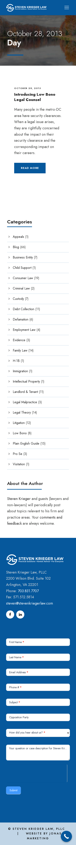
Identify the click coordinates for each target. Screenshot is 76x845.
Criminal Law (21, 288)
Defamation (20, 319)
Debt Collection (23, 309)
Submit (13, 790)
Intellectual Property (26, 381)
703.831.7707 (28, 591)
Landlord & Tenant (25, 391)
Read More (30, 168)
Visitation (19, 464)
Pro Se (17, 453)
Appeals (18, 236)
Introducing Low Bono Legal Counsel (34, 97)
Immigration (20, 371)
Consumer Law (23, 278)
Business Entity (23, 257)
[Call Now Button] (66, 836)
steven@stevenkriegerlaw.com (29, 603)
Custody (18, 298)
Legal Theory (22, 412)
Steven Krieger (19, 498)
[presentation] (36, 772)
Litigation (19, 422)
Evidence (19, 340)
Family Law (20, 350)
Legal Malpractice (25, 402)
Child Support (22, 267)
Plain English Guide (26, 443)
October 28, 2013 (27, 88)
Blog (16, 247)
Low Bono (20, 433)
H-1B (16, 360)
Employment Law (24, 329)
